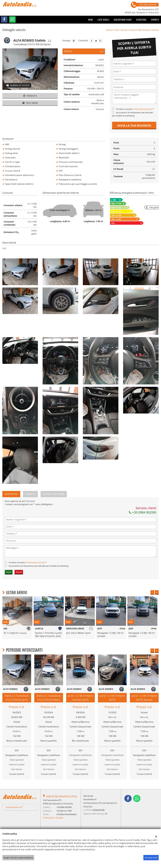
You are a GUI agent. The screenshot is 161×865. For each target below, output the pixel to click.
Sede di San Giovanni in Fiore (61, 795)
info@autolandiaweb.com (68, 814)
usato (133, 29)
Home (90, 19)
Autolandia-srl (14, 807)
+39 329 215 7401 (64, 810)
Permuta (30, 95)
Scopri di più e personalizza (18, 857)
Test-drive (30, 102)
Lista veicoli (103, 19)
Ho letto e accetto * (135, 109)
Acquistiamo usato (123, 19)
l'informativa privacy (142, 109)
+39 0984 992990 (142, 512)
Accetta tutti (151, 857)
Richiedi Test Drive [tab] (53, 494)
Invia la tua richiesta (134, 125)
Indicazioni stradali (53, 817)
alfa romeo (144, 29)
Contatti (155, 19)
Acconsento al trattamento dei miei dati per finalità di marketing (38, 565)
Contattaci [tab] (11, 494)
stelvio (155, 29)
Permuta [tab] (30, 494)
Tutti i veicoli (121, 29)
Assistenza (141, 19)
